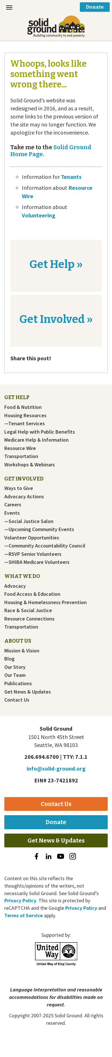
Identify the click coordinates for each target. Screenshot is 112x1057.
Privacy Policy (20, 900)
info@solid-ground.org (56, 768)
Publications (18, 683)
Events (12, 513)
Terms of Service (23, 915)
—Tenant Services (24, 423)
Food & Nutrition (23, 407)
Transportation (21, 456)
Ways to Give (18, 488)
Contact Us (16, 700)
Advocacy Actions (24, 496)
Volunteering (38, 215)
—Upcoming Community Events (39, 529)
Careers (12, 504)
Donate (95, 7)
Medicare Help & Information (36, 440)
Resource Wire (20, 448)
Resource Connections (29, 619)
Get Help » (56, 264)
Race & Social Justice (28, 610)
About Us (17, 641)
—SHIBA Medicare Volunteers (36, 562)
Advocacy (15, 586)
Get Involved (24, 479)
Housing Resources (25, 415)
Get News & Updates (27, 692)
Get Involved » (56, 319)
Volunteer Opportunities (31, 538)
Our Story (15, 667)
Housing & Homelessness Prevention (45, 602)
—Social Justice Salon (28, 521)
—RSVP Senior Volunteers (32, 554)
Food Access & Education (32, 594)
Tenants (71, 176)
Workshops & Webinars (29, 465)
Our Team (15, 675)
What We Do (22, 576)
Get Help (17, 397)
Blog (9, 659)
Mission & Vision (21, 651)
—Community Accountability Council (44, 546)
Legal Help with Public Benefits (39, 432)
